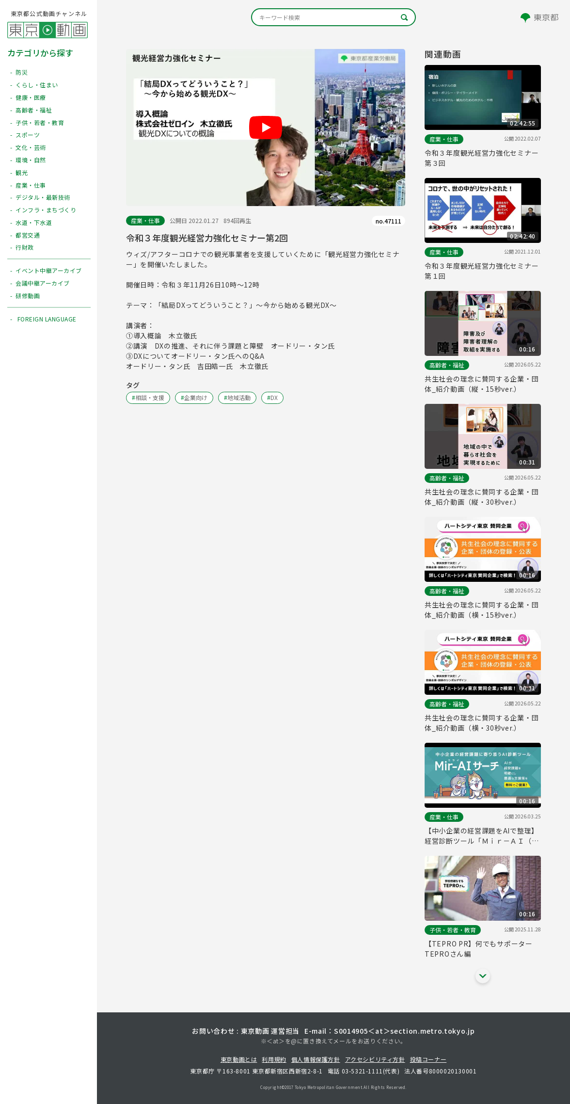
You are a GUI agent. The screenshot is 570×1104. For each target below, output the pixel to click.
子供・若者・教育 (452, 930)
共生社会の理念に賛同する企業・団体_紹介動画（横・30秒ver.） (481, 723)
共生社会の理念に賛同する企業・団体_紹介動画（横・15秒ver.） (481, 610)
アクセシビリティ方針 (375, 1059)
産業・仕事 (145, 220)
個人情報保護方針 (315, 1059)
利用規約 (274, 1059)
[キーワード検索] (333, 17)
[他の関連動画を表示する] (482, 976)
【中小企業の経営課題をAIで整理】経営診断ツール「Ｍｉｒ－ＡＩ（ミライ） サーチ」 (481, 836)
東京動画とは (239, 1059)
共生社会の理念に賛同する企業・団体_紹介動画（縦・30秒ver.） (481, 497)
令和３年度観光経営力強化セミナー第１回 (481, 271)
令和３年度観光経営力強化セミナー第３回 (481, 158)
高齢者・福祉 (446, 365)
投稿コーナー (428, 1059)
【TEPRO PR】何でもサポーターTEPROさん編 (479, 949)
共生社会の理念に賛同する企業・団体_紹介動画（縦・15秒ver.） (481, 384)
